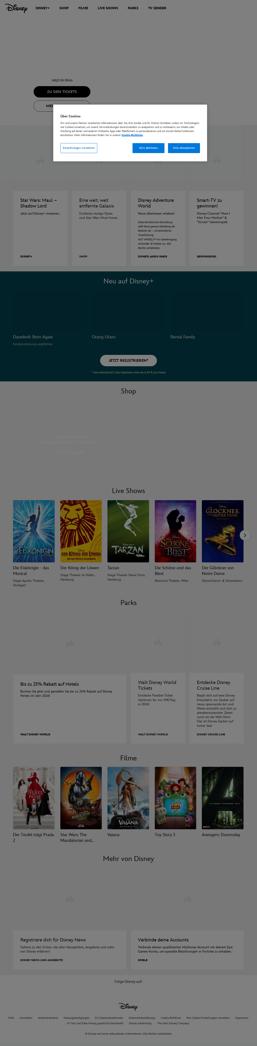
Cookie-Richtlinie (132, 135)
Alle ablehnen (148, 148)
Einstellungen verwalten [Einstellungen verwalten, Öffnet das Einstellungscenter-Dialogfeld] (79, 148)
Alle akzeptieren (184, 148)
